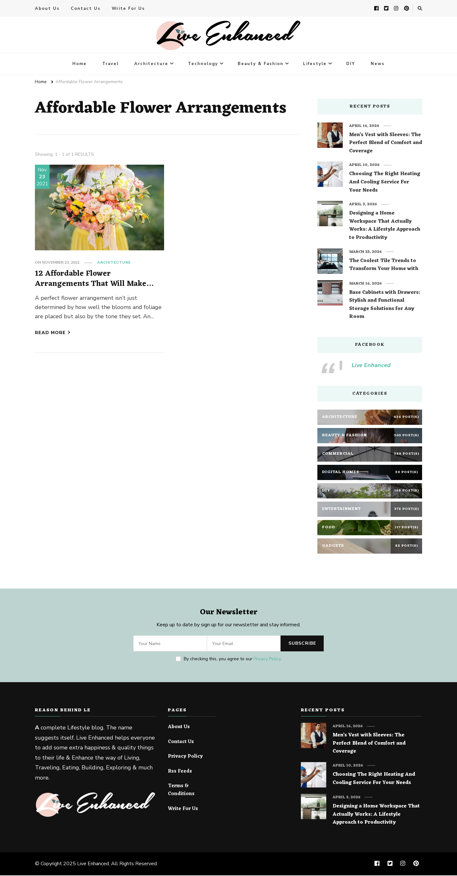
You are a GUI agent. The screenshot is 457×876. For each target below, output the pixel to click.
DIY (350, 64)
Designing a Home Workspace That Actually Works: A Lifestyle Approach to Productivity (384, 226)
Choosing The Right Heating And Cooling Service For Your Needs (384, 183)
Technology (203, 64)
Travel (110, 64)
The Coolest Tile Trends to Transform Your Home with (383, 266)
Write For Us (128, 9)
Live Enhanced (371, 366)
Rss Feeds (180, 772)
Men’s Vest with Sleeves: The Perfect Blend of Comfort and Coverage (385, 144)
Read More (52, 333)
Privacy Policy (267, 659)
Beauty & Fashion (260, 64)
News (378, 64)
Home (79, 64)
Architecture (151, 64)
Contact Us (86, 9)
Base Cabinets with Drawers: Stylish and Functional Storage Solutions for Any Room (384, 305)
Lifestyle (315, 64)
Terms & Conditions (181, 790)
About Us (47, 9)
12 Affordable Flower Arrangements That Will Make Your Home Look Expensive (91, 284)
